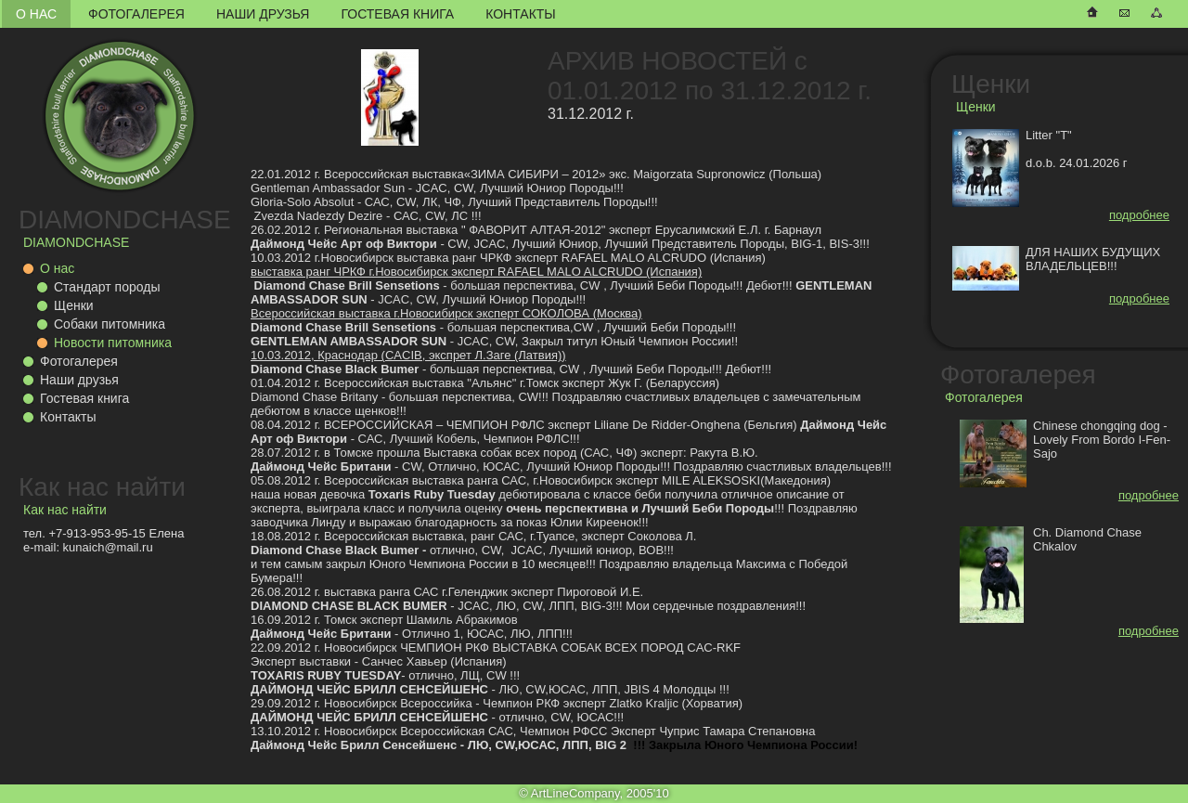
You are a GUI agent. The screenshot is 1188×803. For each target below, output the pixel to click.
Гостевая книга (397, 13)
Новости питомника (113, 342)
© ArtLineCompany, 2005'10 (593, 793)
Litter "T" (1049, 135)
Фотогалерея (136, 13)
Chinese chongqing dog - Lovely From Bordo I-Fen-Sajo (1101, 439)
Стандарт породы (107, 286)
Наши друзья (262, 13)
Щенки (74, 305)
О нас (36, 13)
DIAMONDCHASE (125, 219)
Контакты (520, 13)
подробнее (1139, 215)
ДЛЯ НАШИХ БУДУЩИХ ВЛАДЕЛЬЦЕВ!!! (1093, 259)
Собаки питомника (109, 324)
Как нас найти (102, 487)
